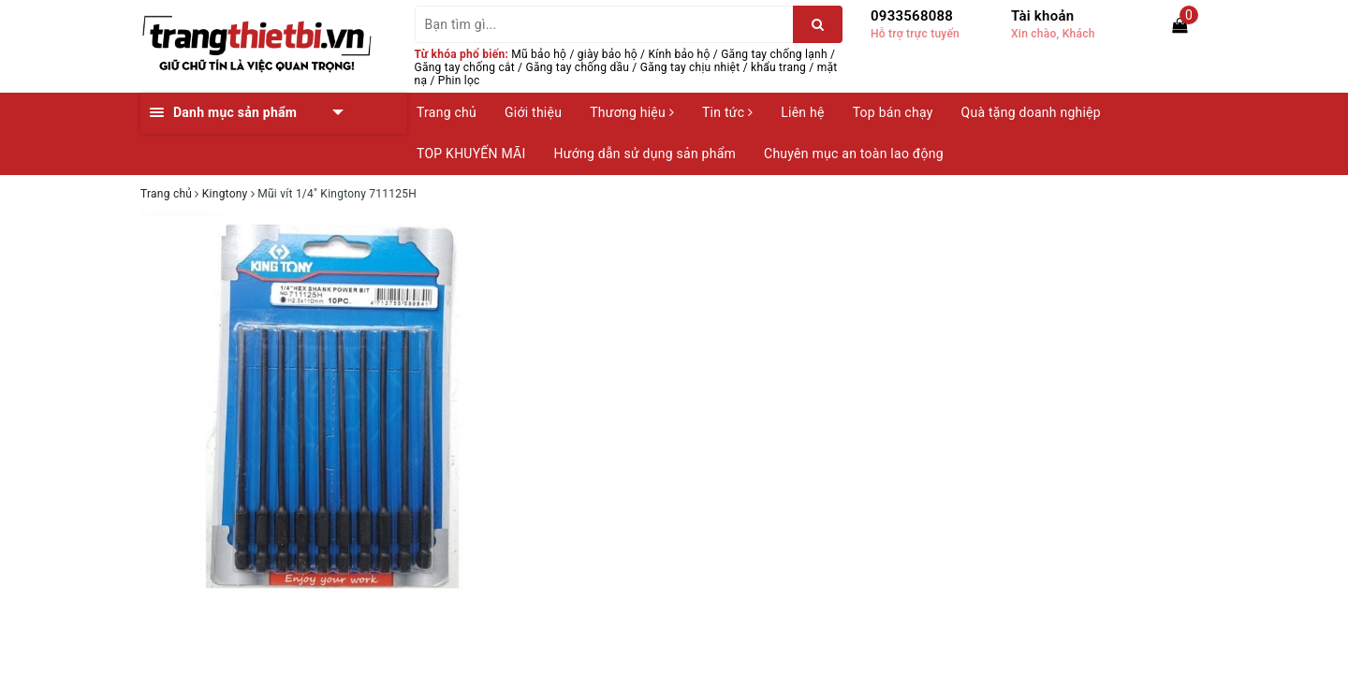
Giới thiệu (533, 112)
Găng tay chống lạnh (774, 54)
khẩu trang (778, 67)
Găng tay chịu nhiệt (690, 67)
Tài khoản (1042, 15)
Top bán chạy (893, 112)
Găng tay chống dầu (578, 67)
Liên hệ (802, 112)
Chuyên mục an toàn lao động (854, 153)
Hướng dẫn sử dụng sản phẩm (645, 153)
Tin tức (727, 112)
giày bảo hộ (607, 54)
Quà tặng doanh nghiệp (1031, 112)
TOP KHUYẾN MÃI (471, 153)
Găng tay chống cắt (465, 67)
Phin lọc (459, 80)
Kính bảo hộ (680, 54)
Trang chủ (446, 112)
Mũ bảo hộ (538, 54)
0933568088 (912, 15)
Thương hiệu (632, 112)
